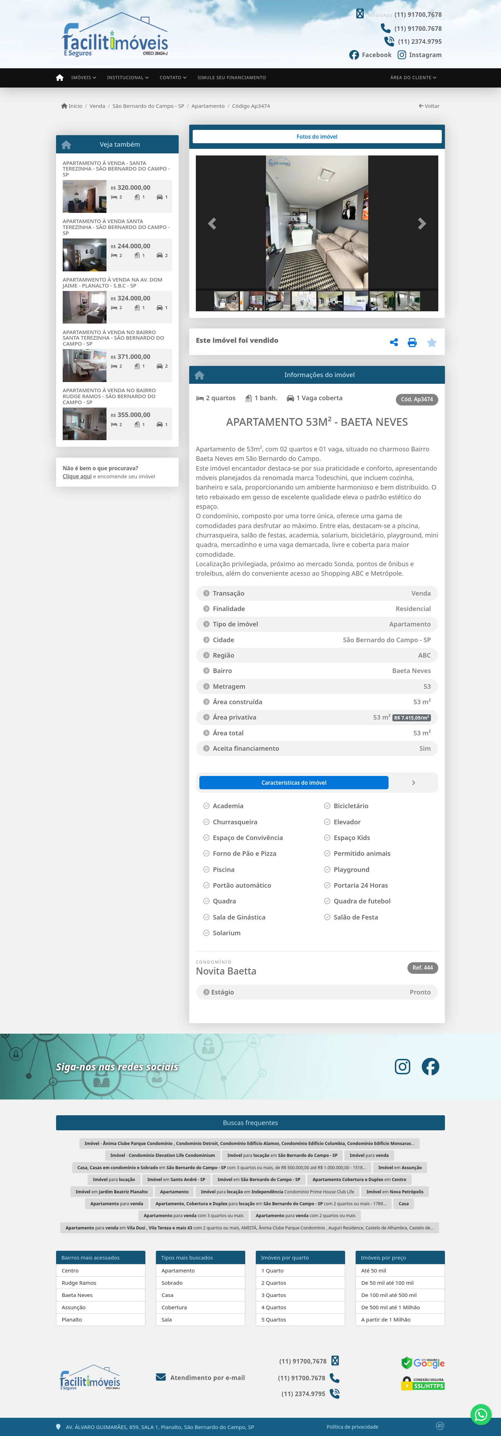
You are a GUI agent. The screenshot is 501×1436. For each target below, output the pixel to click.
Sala (167, 1319)
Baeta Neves (77, 1294)
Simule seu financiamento (232, 78)
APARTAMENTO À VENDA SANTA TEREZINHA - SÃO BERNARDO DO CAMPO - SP (116, 226)
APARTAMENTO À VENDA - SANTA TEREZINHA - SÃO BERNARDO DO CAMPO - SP (116, 168)
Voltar (429, 105)
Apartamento (208, 105)
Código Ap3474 (251, 105)
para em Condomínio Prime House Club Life (277, 1192)
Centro (70, 1270)
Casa (167, 1294)
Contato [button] (170, 78)
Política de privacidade (352, 1426)
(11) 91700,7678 (418, 15)
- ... (250, 1143)
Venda (97, 105)
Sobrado (172, 1282)
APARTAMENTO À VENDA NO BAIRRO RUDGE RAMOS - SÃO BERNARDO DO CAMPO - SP (109, 396)
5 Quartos (273, 1319)
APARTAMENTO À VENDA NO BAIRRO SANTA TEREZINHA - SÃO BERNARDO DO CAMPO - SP (113, 337)
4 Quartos (273, 1307)
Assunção (73, 1307)
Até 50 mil (373, 1270)
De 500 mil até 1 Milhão (390, 1307)
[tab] (218, 136)
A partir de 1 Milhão (386, 1319)
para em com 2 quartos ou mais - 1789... (271, 1204)
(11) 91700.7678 (418, 29)
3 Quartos (273, 1294)
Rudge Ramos (79, 1282)
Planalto (72, 1319)
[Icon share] (370, 54)
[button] (214, 223)
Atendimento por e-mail (200, 1378)
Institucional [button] (125, 78)
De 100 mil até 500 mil (389, 1294)
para (369, 1155)
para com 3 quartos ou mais (193, 1216)
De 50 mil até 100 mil (387, 1282)
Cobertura (174, 1307)
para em (282, 1155)
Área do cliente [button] (411, 78)
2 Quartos (273, 1282)
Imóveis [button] (81, 78)
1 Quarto (272, 1270)
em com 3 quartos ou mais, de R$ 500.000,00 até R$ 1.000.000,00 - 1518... (221, 1168)
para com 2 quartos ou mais (305, 1216)
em (400, 1168)
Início (71, 105)
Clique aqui (77, 476)
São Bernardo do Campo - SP (148, 105)
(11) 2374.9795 (420, 41)
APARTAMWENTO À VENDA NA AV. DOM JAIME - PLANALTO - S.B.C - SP (113, 282)
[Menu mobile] (59, 77)
